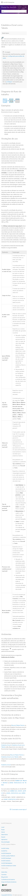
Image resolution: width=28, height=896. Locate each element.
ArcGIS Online (5, 847)
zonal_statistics (10, 798)
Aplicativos (4, 838)
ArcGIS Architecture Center (8, 864)
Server (3, 831)
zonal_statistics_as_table (15, 792)
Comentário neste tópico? (19, 808)
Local (2, 826)
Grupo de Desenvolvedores (8, 880)
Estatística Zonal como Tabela (9, 757)
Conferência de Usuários (8, 878)
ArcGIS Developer (6, 857)
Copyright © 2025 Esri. (6, 893)
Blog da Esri (4, 876)
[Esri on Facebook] (5, 889)
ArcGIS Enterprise (8, 2)
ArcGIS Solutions (5, 859)
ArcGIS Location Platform (8, 854)
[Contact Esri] (10, 889)
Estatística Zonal (6, 745)
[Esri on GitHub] (7, 889)
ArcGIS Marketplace (6, 862)
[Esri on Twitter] (2, 889)
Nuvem (3, 836)
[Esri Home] (4, 884)
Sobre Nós (4, 871)
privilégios (9, 81)
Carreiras (3, 873)
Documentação (5, 840)
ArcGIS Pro (4, 849)
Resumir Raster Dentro (17, 725)
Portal (2, 828)
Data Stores (4, 833)
